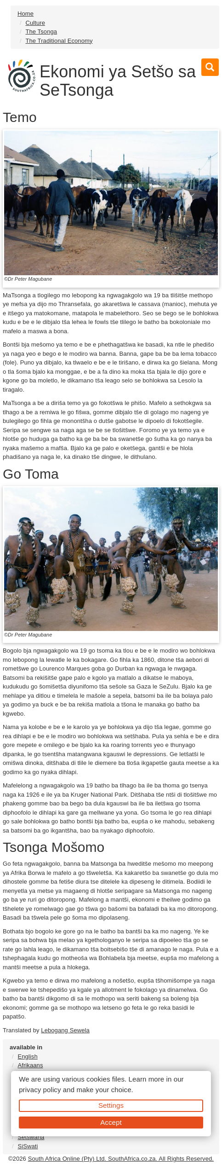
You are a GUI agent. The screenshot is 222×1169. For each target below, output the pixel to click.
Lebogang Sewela (65, 1030)
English (27, 1056)
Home (25, 13)
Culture (35, 22)
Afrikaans (30, 1065)
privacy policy (40, 1090)
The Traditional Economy (58, 40)
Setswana (30, 1137)
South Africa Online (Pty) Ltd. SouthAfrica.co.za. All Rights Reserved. (121, 1158)
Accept (110, 1122)
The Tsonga (41, 31)
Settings (111, 1105)
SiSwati (27, 1146)
